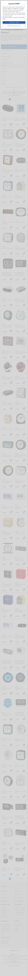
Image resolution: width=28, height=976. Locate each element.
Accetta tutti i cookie (14, 22)
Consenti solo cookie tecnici (14, 25)
